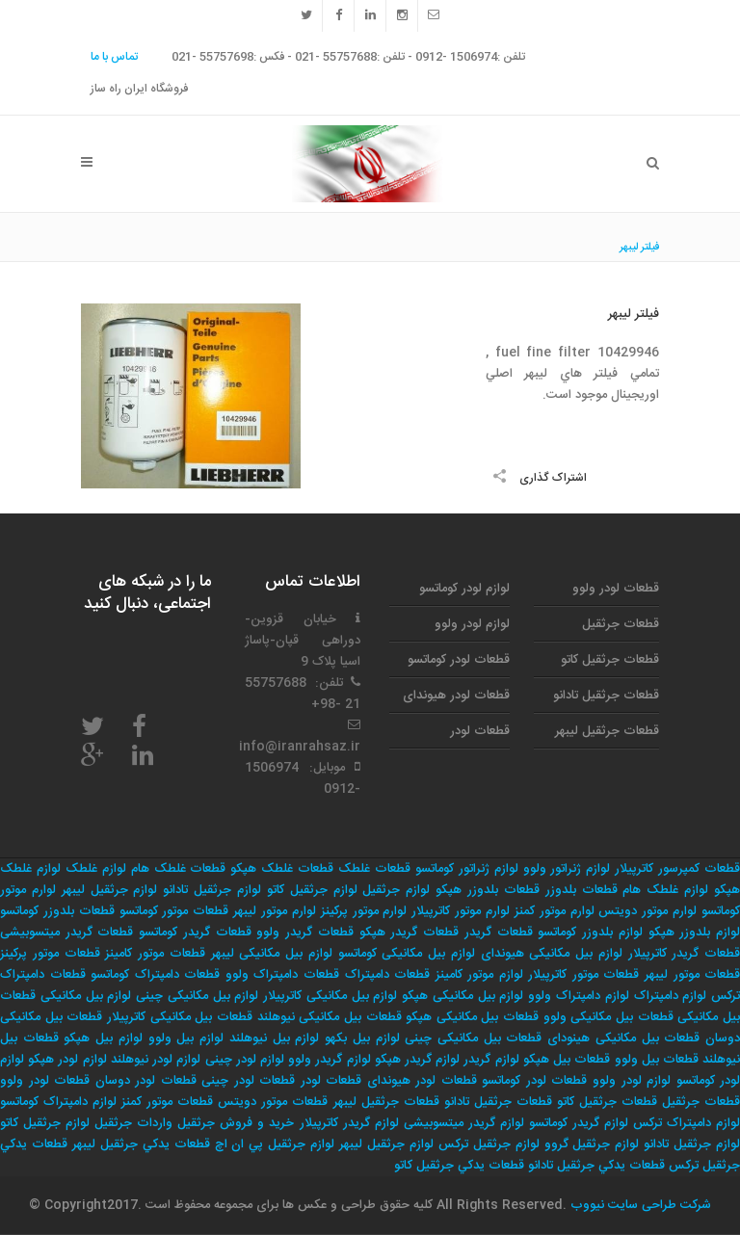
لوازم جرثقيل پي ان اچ (275, 1144)
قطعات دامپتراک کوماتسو (155, 974)
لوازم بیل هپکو (103, 1038)
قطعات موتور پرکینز (50, 953)
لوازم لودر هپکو (67, 1059)
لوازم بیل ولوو (186, 1038)
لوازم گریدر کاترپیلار (349, 1123)
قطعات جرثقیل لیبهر (607, 731)
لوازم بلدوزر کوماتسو (590, 932)
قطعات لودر (480, 731)
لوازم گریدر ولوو (329, 1059)
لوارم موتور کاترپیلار (460, 911)
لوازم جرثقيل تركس (489, 1144)
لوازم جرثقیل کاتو (312, 890)
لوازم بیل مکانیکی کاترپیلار (330, 996)
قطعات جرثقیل (620, 624)
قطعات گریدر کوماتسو (195, 932)
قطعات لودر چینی (248, 1080)
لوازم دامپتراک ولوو (578, 996)
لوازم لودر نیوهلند (155, 1059)
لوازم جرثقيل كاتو (45, 1123)
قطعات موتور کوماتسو (174, 911)
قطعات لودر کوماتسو (459, 660)
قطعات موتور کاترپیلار (583, 974)
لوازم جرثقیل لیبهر (110, 890)
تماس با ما (114, 56)
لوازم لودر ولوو (472, 624)
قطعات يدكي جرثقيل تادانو (596, 1165)
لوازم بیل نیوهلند (274, 1038)
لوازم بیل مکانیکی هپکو (462, 996)
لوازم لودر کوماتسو (464, 588)
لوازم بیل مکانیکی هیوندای (551, 953)
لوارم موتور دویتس (647, 911)
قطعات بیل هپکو (566, 1059)
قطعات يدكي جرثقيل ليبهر (141, 1144)
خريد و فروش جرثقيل (235, 1123)
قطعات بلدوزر (581, 890)
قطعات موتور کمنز (167, 1102)
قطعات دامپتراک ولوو (282, 974)
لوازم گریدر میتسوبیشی (464, 1123)
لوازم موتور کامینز (479, 974)
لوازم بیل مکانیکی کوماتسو (406, 953)
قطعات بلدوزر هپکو (488, 890)
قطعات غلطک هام (178, 869)
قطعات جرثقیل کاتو (610, 660)
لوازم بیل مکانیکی (86, 996)
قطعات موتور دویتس (273, 1102)
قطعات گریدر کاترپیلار (684, 953)
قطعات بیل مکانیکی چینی (473, 1038)
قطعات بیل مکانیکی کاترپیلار (179, 1017)
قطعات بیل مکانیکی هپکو (472, 1017)
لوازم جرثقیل (396, 890)
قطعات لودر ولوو (615, 588)
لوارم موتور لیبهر (274, 911)
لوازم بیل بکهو (362, 1038)
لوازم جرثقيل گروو (592, 1144)
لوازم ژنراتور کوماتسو (466, 869)
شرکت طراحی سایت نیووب (639, 1205)
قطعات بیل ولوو (657, 1059)
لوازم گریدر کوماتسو (578, 1123)
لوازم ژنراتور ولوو (567, 869)
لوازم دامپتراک (670, 996)
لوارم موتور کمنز (555, 911)
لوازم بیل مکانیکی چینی (197, 996)
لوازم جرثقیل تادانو (212, 890)
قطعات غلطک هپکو (281, 869)
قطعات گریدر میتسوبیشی (66, 932)
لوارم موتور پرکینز (364, 911)
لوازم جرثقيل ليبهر (386, 1144)
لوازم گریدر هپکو (417, 1059)
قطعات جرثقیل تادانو (606, 695)
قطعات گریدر (498, 932)
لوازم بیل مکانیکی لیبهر (271, 953)
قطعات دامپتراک (388, 974)
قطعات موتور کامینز (155, 953)
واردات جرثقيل (133, 1123)
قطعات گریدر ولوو (304, 932)
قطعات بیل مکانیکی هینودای (623, 1038)
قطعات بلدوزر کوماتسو (57, 911)
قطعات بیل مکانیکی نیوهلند (329, 1017)
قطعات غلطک (374, 869)
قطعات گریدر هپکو (409, 932)
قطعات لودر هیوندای (456, 695)
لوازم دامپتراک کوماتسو (58, 1102)
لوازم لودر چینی (244, 1059)
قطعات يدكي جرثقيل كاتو (459, 1165)
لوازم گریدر (490, 1059)
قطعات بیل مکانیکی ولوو (608, 1017)
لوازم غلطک (96, 869)
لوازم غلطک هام (665, 890)
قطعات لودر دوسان (146, 1080)
